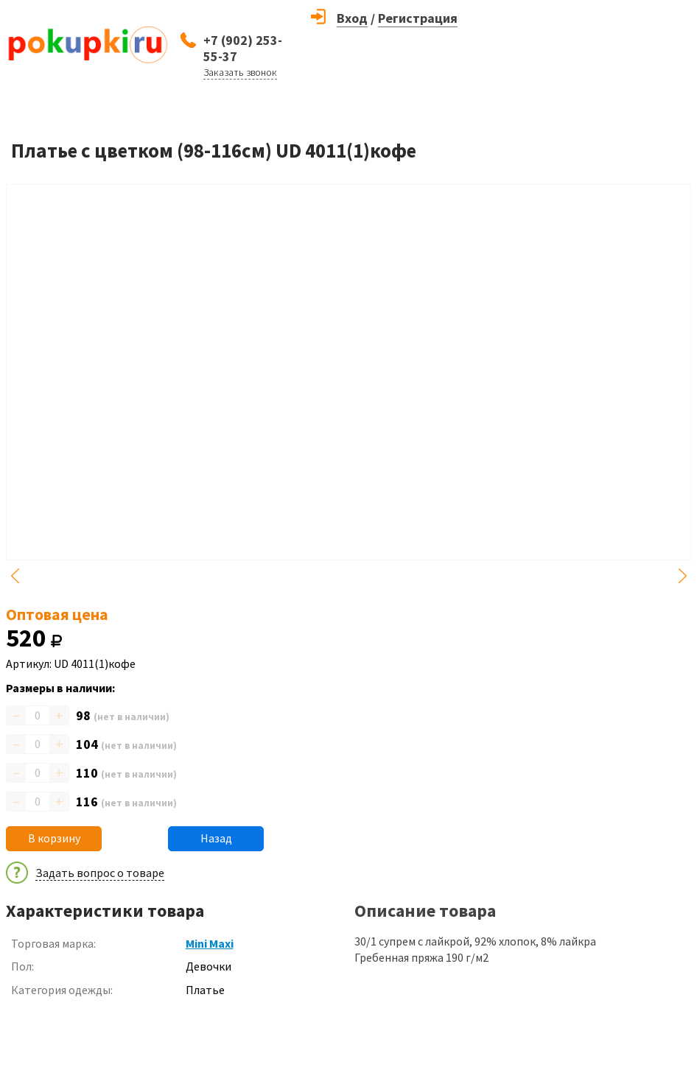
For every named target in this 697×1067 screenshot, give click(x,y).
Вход (352, 18)
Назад (216, 838)
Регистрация (418, 18)
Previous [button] (15, 575)
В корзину (54, 838)
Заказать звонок (240, 72)
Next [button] (682, 575)
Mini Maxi (210, 943)
